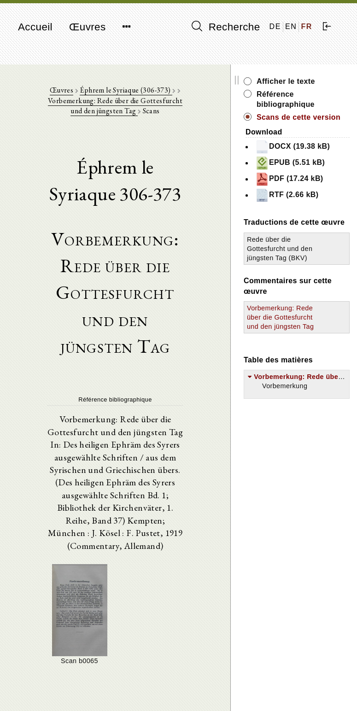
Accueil (35, 27)
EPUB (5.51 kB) (317, 188)
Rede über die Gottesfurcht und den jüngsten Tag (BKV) (303, 319)
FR (306, 26)
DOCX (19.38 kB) (308, 162)
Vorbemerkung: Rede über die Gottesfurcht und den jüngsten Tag (132, 108)
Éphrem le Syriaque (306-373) (143, 92)
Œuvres (87, 27)
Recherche (226, 27)
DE (275, 26)
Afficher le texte (320, 81)
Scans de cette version (318, 122)
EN (291, 26)
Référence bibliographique (320, 99)
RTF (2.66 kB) (314, 241)
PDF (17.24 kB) (316, 214)
